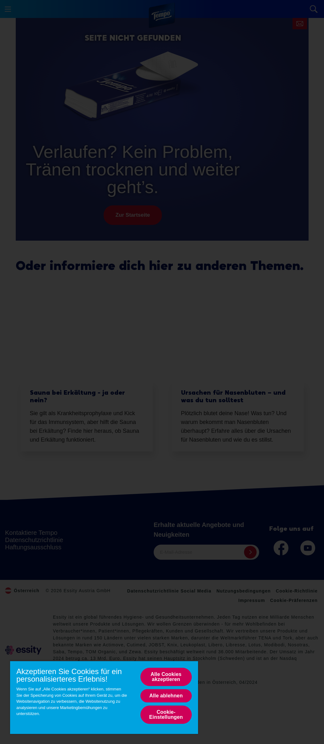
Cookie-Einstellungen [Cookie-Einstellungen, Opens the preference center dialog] (166, 714)
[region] (104, 697)
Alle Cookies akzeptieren (166, 677)
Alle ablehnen (166, 695)
